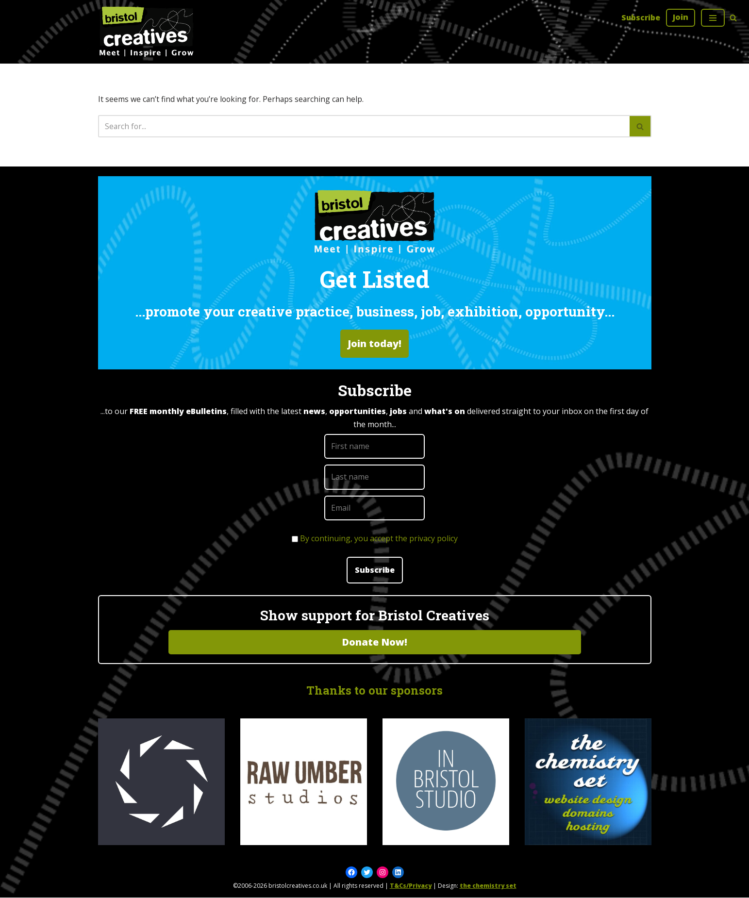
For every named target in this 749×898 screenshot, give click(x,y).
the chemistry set (488, 886)
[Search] (733, 17)
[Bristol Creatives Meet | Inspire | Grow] (146, 32)
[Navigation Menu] (713, 18)
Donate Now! (374, 642)
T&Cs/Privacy (411, 886)
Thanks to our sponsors (374, 690)
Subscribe (640, 17)
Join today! (374, 343)
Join (680, 17)
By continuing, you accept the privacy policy (379, 538)
